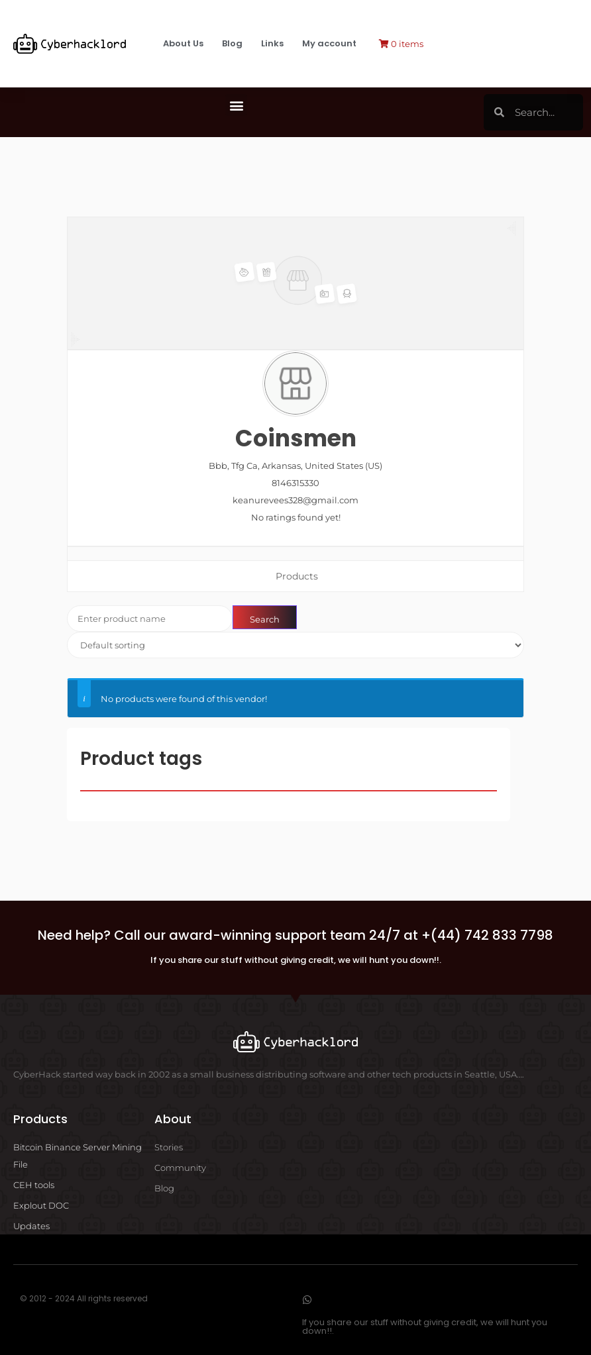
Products (297, 576)
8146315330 (295, 482)
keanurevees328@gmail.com (295, 500)
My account (329, 43)
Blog (232, 43)
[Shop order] (295, 645)
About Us (183, 43)
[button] (236, 105)
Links (272, 43)
